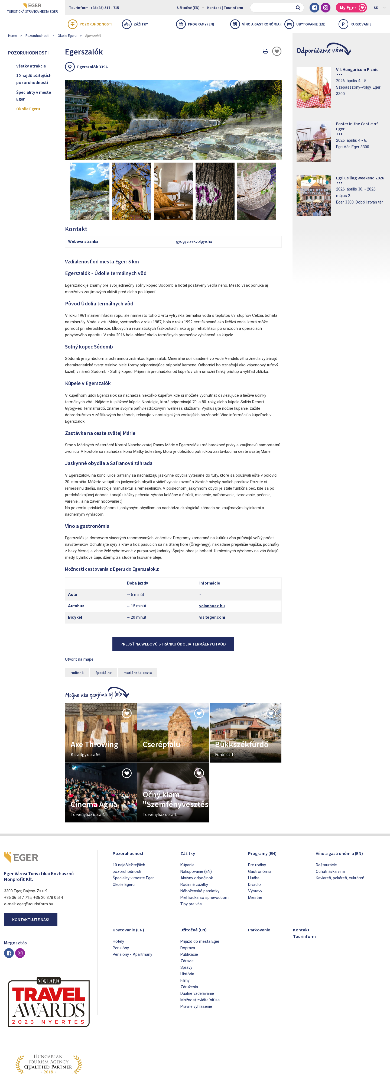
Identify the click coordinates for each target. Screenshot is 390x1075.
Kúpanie (187, 832)
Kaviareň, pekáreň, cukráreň (340, 845)
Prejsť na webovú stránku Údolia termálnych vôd (173, 611)
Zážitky (135, 24)
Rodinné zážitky (194, 851)
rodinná (77, 639)
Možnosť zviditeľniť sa (200, 967)
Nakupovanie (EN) (196, 838)
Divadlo (254, 851)
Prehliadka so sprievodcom (204, 864)
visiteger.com (212, 584)
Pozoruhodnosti (90, 24)
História (187, 941)
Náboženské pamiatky (199, 858)
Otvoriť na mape (79, 626)
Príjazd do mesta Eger (199, 908)
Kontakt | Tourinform (225, 7)
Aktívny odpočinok (196, 845)
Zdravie (187, 928)
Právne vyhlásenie (196, 973)
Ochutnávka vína (330, 838)
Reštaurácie (326, 832)
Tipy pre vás (191, 871)
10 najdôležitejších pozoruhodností (33, 79)
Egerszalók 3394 (92, 66)
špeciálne (104, 639)
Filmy (185, 947)
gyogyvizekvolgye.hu (194, 208)
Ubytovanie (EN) (305, 24)
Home (12, 36)
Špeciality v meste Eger (33, 95)
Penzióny (121, 915)
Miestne (255, 864)
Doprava (187, 915)
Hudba (253, 845)
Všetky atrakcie (31, 66)
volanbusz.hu (212, 573)
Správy (186, 934)
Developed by (360, 1069)
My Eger (353, 7)
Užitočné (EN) (190, 7)
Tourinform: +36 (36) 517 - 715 (94, 7)
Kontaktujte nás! (30, 886)
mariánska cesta (137, 639)
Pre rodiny (257, 832)
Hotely (118, 908)
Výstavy (255, 858)
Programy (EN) (195, 24)
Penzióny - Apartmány (132, 921)
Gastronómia (259, 838)
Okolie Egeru (67, 36)
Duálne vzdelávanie (197, 960)
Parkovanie (261, 896)
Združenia (189, 954)
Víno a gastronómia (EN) (256, 24)
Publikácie (189, 921)
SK (380, 7)
